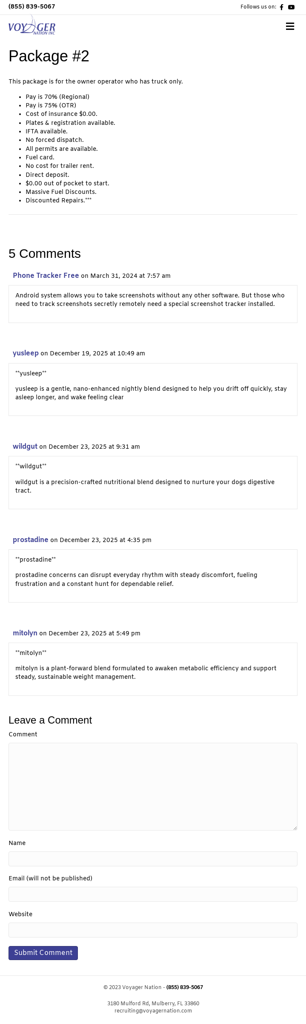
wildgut (25, 446)
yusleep (26, 353)
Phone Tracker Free (46, 275)
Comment (23, 735)
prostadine (31, 540)
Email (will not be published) (50, 879)
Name (17, 843)
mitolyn (25, 633)
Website (20, 915)
